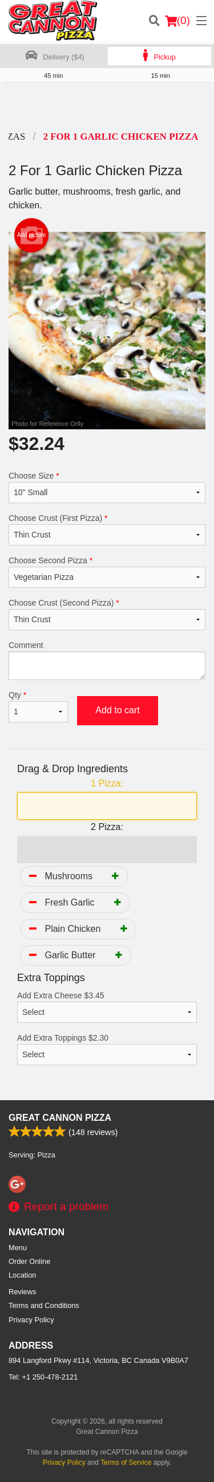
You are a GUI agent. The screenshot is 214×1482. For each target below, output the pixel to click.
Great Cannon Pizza (60, 1118)
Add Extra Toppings (107, 1049)
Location (22, 1275)
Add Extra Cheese (107, 1007)
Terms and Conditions (44, 1305)
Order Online (29, 1261)
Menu (18, 1247)
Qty (38, 706)
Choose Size (107, 487)
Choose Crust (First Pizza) (107, 529)
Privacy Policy (31, 1319)
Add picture (31, 235)
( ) (177, 20)
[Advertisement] (107, 105)
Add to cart (117, 710)
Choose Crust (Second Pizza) (107, 614)
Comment (107, 660)
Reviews (22, 1291)
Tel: (43, 1377)
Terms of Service (125, 1463)
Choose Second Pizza (107, 572)
